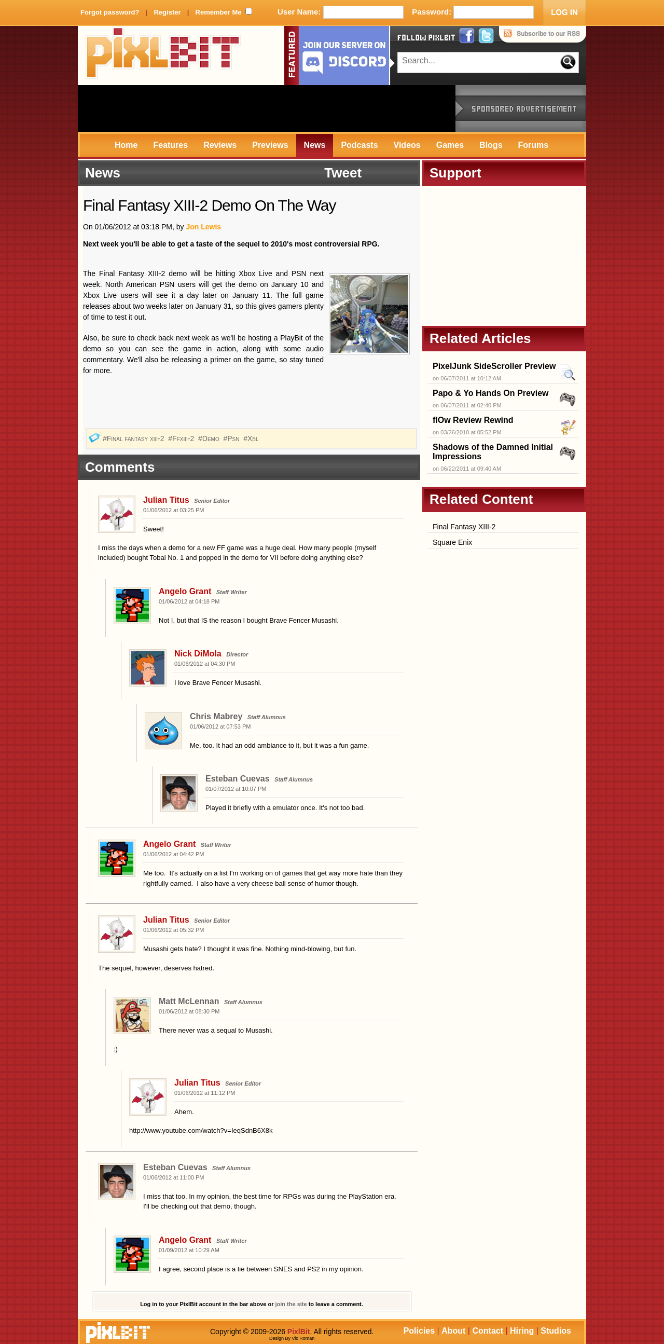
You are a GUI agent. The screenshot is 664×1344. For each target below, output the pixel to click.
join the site (291, 1304)
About (453, 1330)
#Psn (232, 438)
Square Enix (452, 542)
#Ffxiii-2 (182, 438)
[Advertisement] (266, 108)
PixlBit (163, 55)
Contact (487, 1330)
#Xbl (251, 438)
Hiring (522, 1330)
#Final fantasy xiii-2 (135, 438)
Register (167, 12)
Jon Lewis (203, 227)
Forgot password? (109, 12)
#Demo (210, 438)
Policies (419, 1330)
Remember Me (219, 12)
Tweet (343, 173)
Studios (556, 1330)
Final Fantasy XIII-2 (464, 527)
